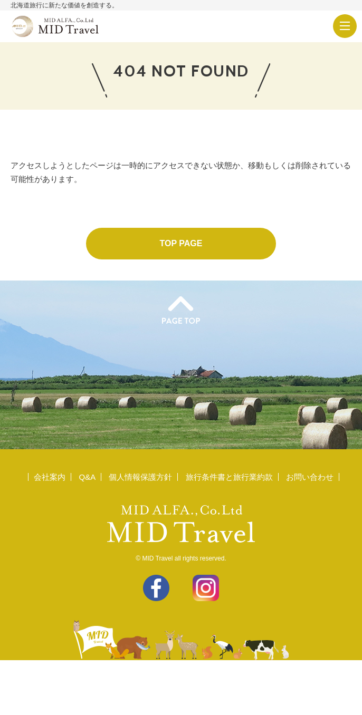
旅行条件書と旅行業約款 (229, 476)
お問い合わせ (310, 476)
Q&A (87, 476)
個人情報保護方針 (140, 476)
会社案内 (49, 476)
